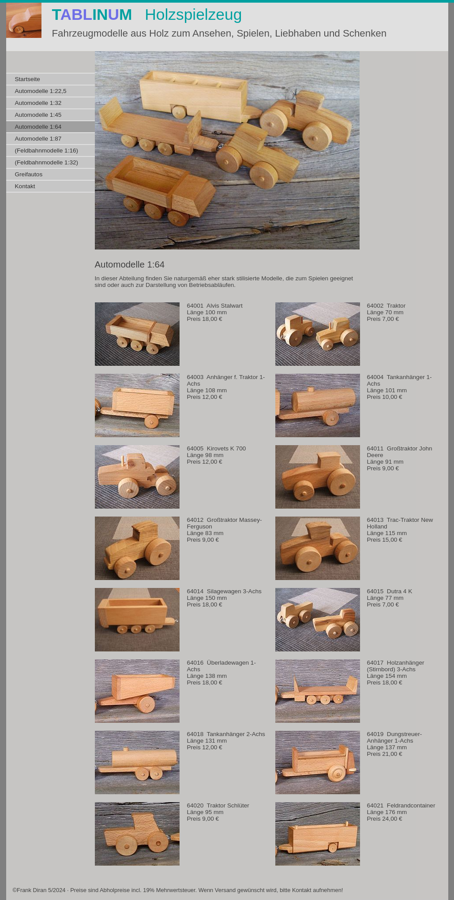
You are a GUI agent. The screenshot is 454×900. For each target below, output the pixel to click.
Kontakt (25, 186)
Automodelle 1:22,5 (41, 91)
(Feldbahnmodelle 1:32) (47, 162)
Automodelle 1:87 (38, 138)
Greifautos (29, 174)
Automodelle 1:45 (38, 115)
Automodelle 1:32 (38, 103)
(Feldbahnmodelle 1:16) (47, 150)
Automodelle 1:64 (38, 126)
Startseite (27, 79)
